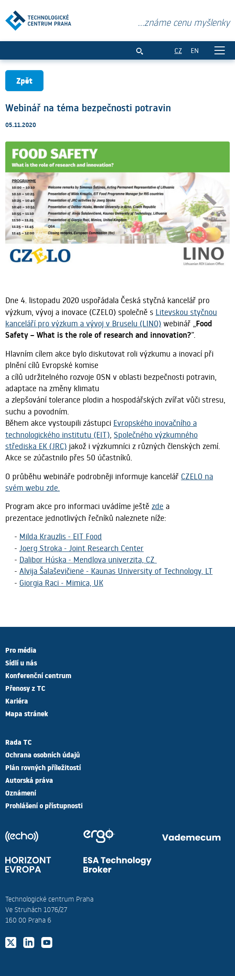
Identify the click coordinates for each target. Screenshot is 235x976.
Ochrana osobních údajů (42, 754)
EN (195, 50)
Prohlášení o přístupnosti (44, 805)
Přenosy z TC (25, 687)
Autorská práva (29, 779)
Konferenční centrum (38, 675)
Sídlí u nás (21, 662)
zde (157, 506)
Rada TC (18, 741)
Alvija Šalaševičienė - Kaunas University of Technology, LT (116, 571)
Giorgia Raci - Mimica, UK (61, 582)
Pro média (20, 649)
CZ (178, 50)
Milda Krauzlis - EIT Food (60, 536)
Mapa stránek (26, 713)
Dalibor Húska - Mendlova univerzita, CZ (88, 559)
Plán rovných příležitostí (43, 767)
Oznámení (20, 792)
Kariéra (16, 700)
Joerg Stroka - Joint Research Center (81, 548)
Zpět (24, 80)
